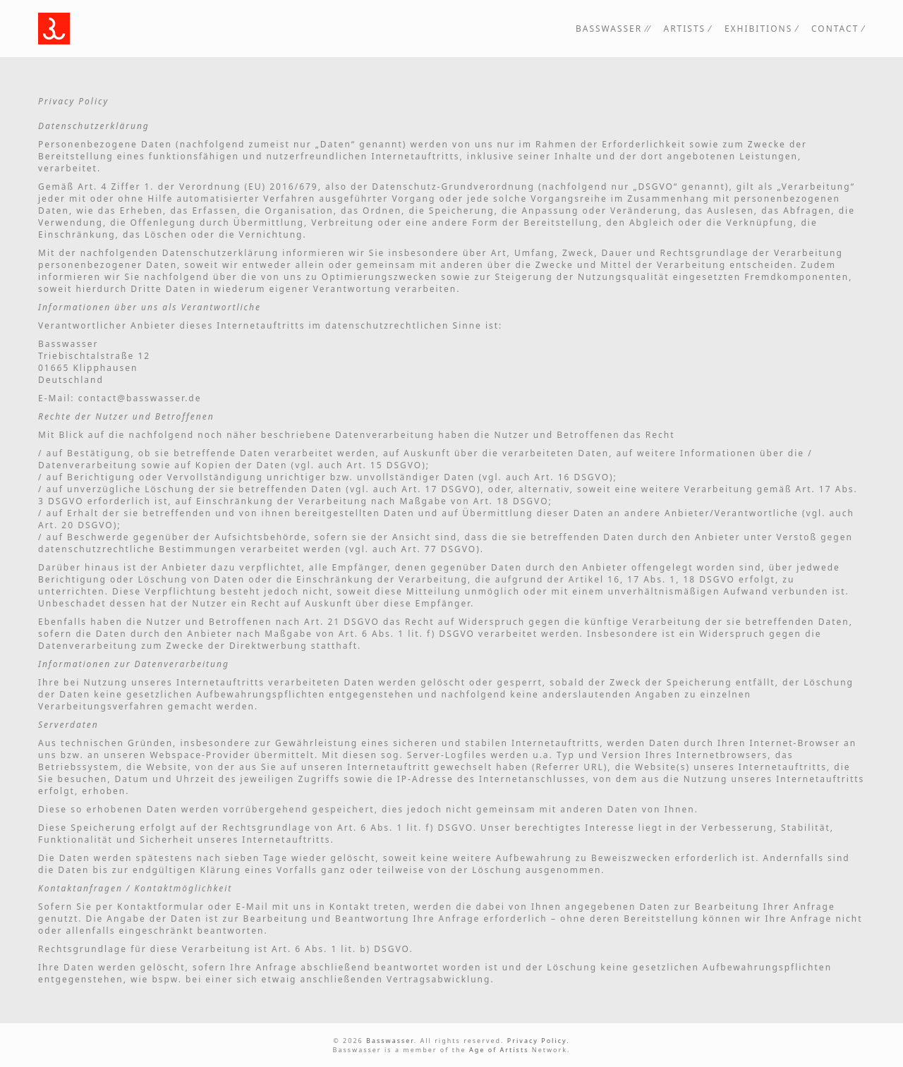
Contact (835, 29)
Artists (684, 29)
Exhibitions (758, 29)
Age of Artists (499, 1049)
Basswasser (609, 29)
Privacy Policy (536, 1040)
